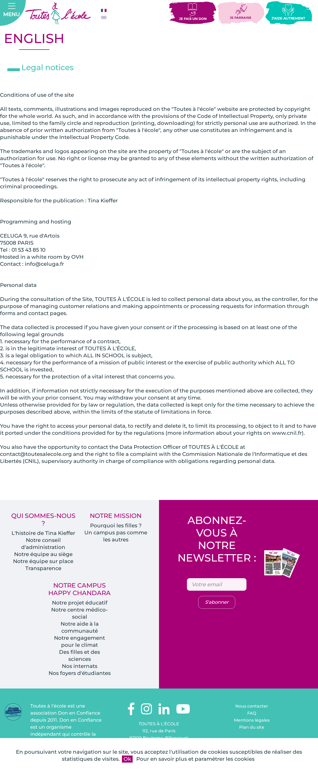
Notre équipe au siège (43, 554)
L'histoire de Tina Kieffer (43, 533)
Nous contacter (251, 706)
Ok (127, 759)
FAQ (251, 713)
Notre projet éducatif (79, 603)
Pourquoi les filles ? (116, 525)
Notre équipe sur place (43, 561)
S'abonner (216, 602)
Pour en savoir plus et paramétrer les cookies (195, 759)
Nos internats (79, 666)
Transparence (43, 568)
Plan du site (251, 727)
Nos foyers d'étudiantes (80, 673)
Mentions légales (252, 720)
